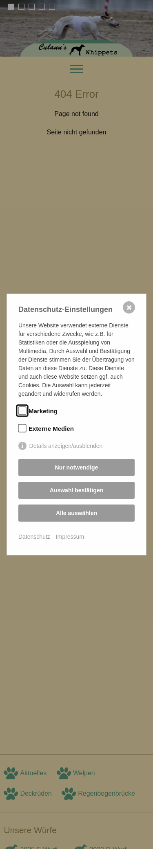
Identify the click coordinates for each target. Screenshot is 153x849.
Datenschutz (34, 536)
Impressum (70, 536)
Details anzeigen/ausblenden (66, 446)
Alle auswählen (76, 513)
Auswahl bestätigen (76, 490)
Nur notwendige (76, 467)
